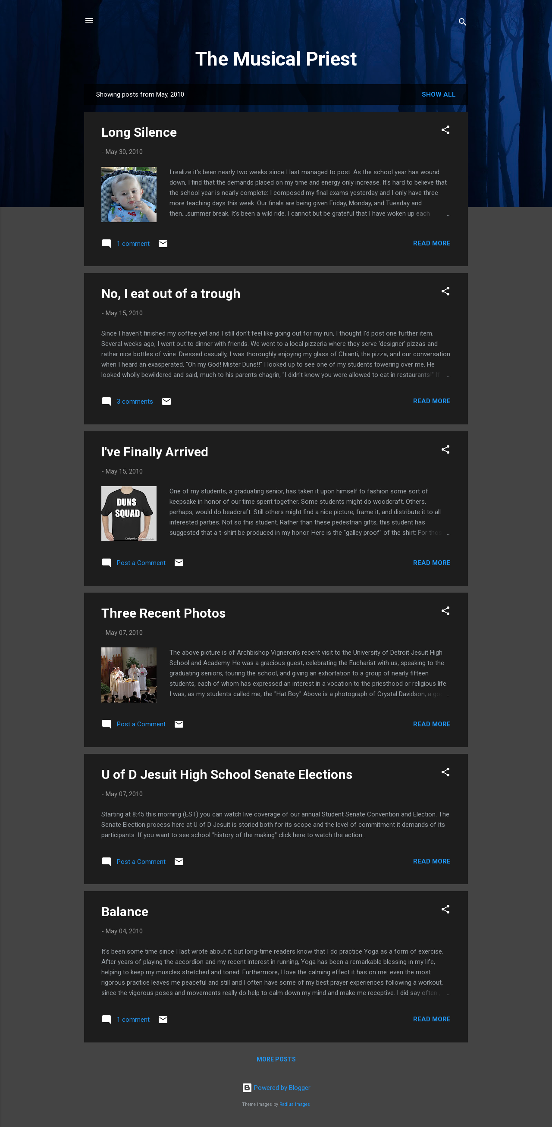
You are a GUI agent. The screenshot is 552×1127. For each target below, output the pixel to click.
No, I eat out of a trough (171, 293)
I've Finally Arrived (154, 451)
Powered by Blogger (276, 1088)
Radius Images (294, 1104)
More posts (276, 1059)
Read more (432, 243)
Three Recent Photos (163, 613)
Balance (124, 911)
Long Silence (139, 132)
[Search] (463, 23)
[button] (445, 131)
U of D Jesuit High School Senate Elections (226, 774)
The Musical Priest (276, 58)
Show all (439, 94)
